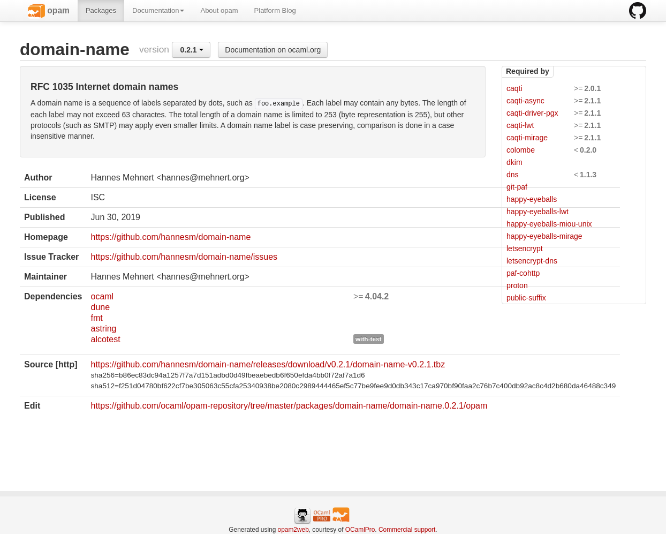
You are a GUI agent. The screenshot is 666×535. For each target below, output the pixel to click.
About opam (219, 10)
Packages (101, 10)
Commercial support (407, 529)
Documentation (158, 10)
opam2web (293, 529)
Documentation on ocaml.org (273, 50)
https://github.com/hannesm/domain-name (170, 237)
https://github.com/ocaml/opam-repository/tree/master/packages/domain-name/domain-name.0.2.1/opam (288, 405)
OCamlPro (360, 529)
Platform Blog (275, 10)
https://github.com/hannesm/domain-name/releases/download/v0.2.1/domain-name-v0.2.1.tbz (267, 364)
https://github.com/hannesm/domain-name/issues (183, 256)
